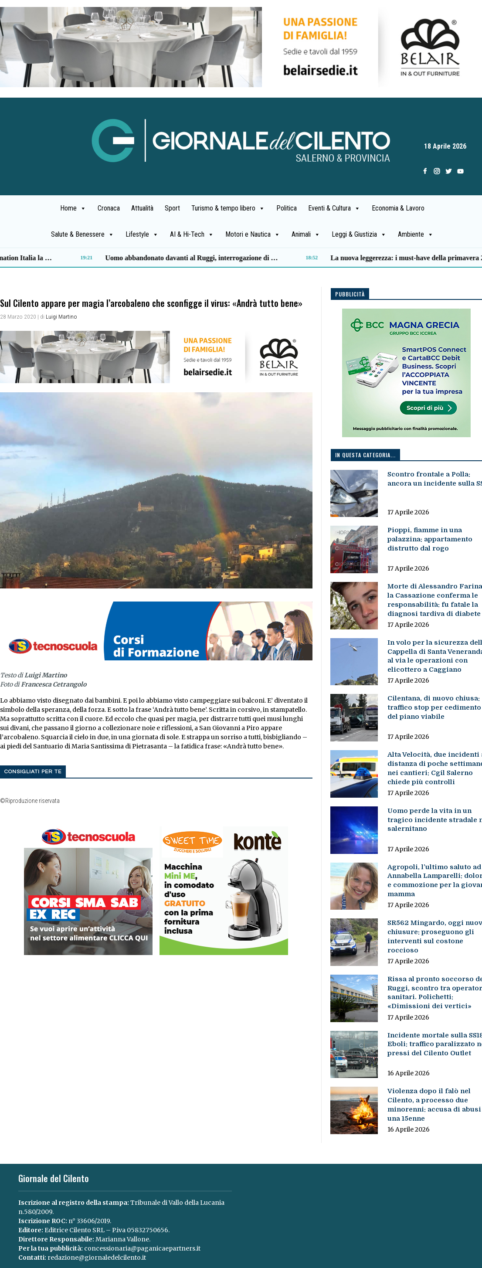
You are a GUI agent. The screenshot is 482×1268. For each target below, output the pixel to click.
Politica (286, 208)
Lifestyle (142, 234)
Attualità (142, 208)
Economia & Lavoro (398, 208)
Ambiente (416, 234)
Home (73, 208)
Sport (172, 208)
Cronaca (109, 208)
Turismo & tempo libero (228, 208)
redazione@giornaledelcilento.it (97, 1257)
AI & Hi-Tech (192, 234)
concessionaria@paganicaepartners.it (142, 1248)
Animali (306, 234)
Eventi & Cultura (334, 208)
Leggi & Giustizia (359, 234)
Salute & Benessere (82, 234)
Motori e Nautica (252, 234)
